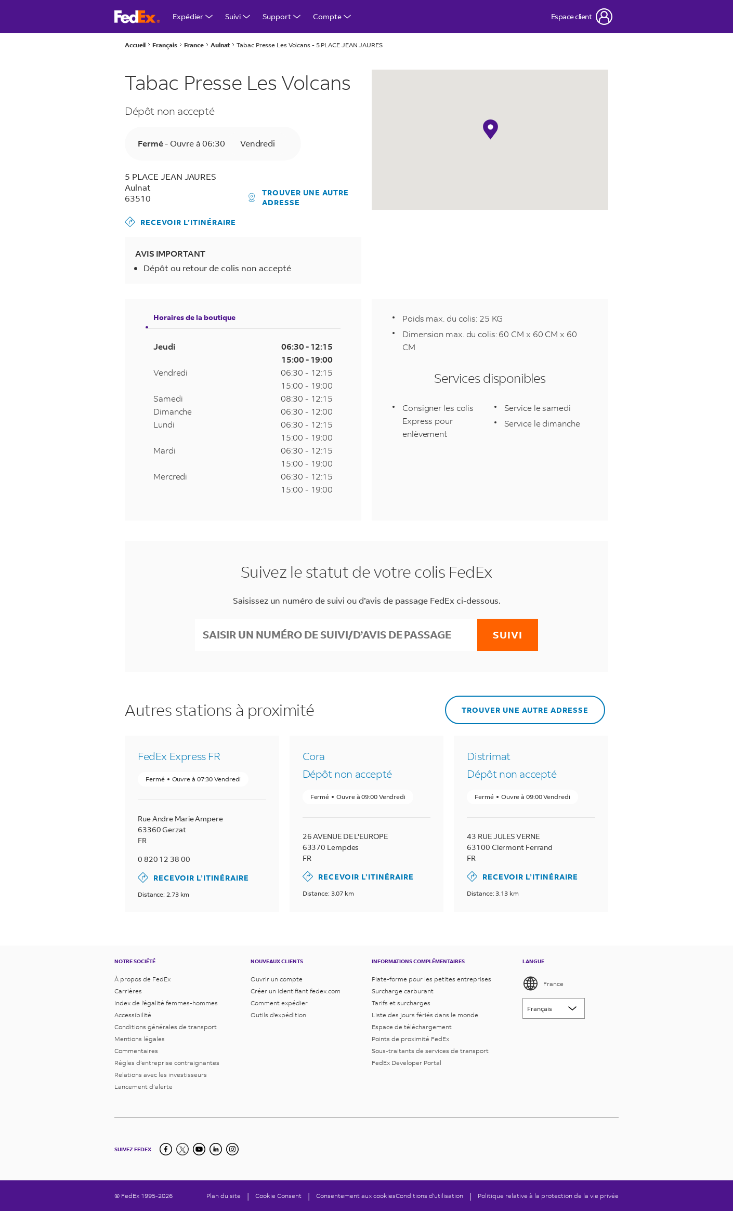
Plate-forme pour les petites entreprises (431, 979)
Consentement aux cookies (356, 1196)
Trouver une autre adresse (298, 197)
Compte (332, 16)
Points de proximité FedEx (410, 1039)
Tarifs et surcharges (401, 1003)
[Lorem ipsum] (553, 1008)
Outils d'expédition (278, 1015)
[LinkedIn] (216, 1149)
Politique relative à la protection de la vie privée (548, 1196)
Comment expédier (279, 1003)
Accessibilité (132, 1015)
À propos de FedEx (142, 979)
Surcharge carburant (403, 991)
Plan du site (223, 1196)
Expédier (193, 16)
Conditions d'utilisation (429, 1196)
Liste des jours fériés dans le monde (425, 1015)
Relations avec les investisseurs (160, 1075)
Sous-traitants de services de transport (430, 1051)
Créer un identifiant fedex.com (296, 991)
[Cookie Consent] (278, 1196)
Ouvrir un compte (277, 979)
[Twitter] (182, 1149)
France (543, 983)
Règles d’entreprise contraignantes (166, 1063)
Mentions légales (139, 1039)
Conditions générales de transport (165, 1027)
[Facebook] (166, 1149)
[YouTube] (199, 1149)
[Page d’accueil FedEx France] (137, 16)
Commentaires (136, 1051)
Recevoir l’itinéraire (180, 222)
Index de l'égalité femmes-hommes (166, 1003)
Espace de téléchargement (412, 1027)
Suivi (237, 16)
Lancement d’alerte (143, 1086)
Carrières (128, 991)
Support (281, 16)
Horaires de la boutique (194, 317)
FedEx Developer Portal (406, 1063)
